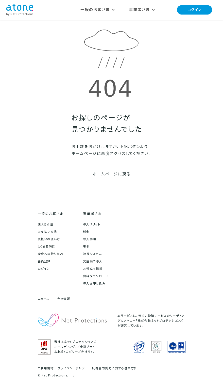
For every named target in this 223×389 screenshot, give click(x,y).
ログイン (194, 9)
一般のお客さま (50, 213)
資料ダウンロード (95, 276)
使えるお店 (46, 224)
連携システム (92, 254)
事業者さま (92, 213)
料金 (86, 232)
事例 (86, 246)
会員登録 (44, 261)
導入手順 (89, 239)
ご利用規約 (46, 368)
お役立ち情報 (93, 269)
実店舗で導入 (93, 261)
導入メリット (91, 224)
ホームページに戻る (112, 174)
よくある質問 (47, 246)
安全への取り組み (51, 254)
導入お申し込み (94, 283)
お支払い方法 (47, 232)
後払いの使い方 (49, 239)
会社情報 (63, 299)
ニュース (44, 299)
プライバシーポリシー (73, 368)
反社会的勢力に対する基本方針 (114, 368)
